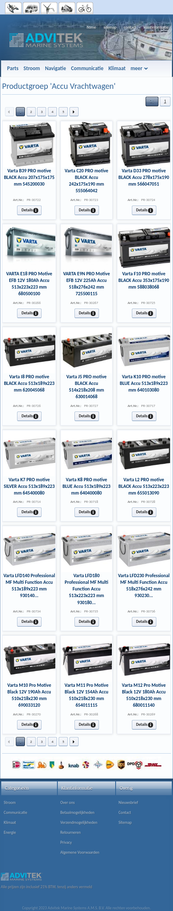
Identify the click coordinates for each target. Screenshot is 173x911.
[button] (152, 101)
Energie (10, 832)
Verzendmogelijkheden (78, 822)
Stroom (10, 802)
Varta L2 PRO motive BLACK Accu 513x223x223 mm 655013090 (144, 486)
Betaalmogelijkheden (77, 812)
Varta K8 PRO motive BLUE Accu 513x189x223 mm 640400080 (86, 486)
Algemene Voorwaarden (79, 852)
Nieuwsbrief (128, 802)
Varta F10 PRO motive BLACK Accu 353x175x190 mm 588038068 (144, 280)
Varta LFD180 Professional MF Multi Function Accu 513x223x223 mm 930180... (87, 589)
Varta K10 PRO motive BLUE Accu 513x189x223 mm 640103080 (144, 383)
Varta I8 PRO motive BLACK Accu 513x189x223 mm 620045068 (29, 383)
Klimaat (10, 822)
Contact (125, 812)
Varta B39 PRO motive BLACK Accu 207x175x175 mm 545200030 (29, 177)
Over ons (67, 802)
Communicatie (15, 812)
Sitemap (125, 822)
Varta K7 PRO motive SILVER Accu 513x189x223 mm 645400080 (29, 486)
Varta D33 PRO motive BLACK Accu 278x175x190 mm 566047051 (144, 177)
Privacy (66, 842)
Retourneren (70, 832)
